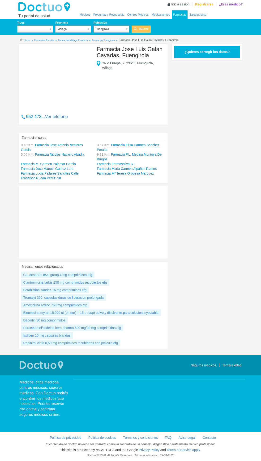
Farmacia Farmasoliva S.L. (116, 164)
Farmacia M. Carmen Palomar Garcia (48, 164)
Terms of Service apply (183, 450)
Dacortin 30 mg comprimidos (44, 320)
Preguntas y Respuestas (108, 14)
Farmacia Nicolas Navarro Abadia (59, 154)
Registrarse (204, 4)
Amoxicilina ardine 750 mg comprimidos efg (55, 305)
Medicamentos (161, 14)
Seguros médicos (203, 365)
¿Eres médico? (231, 4)
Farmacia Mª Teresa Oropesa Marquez (125, 173)
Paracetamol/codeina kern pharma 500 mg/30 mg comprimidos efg (72, 328)
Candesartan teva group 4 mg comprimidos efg (57, 275)
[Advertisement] (57, 76)
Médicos (85, 14)
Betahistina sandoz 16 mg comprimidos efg (55, 290)
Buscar (143, 29)
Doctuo (45, 7)
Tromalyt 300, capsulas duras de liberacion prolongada (63, 297)
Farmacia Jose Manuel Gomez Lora (47, 169)
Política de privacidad (65, 437)
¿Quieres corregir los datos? (207, 52)
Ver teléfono (56, 116)
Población (100, 22)
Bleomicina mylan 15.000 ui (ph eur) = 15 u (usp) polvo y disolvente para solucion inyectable (90, 313)
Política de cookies (102, 437)
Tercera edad (232, 365)
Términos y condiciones (140, 437)
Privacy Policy (149, 450)
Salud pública (197, 14)
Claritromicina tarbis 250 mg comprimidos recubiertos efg (65, 282)
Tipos (21, 22)
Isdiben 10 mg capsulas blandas (47, 335)
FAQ (168, 437)
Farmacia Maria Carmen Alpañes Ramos (127, 169)
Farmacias (179, 14)
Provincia (61, 22)
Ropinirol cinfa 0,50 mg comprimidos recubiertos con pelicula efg (70, 343)
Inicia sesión (180, 4)
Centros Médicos (138, 14)
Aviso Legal (187, 437)
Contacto (209, 437)
